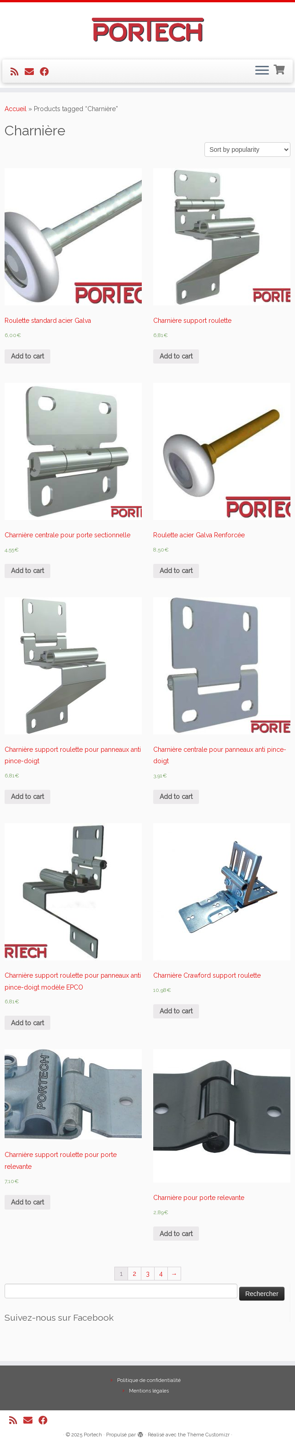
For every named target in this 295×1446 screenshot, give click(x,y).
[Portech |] (147, 30)
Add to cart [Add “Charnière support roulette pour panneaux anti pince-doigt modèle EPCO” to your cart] (27, 1023)
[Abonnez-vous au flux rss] (18, 71)
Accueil (16, 108)
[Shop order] (247, 149)
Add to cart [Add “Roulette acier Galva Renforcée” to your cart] (176, 570)
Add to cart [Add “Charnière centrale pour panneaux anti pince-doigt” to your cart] (176, 796)
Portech (93, 1435)
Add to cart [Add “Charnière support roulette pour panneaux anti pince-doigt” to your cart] (27, 796)
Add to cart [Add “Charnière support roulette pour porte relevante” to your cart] (27, 1202)
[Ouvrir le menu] (262, 71)
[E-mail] (32, 71)
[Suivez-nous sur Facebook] (47, 71)
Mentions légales (149, 1391)
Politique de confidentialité (149, 1380)
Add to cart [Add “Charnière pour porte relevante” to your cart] (176, 1233)
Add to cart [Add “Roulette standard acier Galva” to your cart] (27, 356)
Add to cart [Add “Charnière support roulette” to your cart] (176, 356)
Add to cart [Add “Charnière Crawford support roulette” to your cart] (176, 1011)
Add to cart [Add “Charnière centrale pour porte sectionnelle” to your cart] (27, 570)
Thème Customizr (208, 1435)
